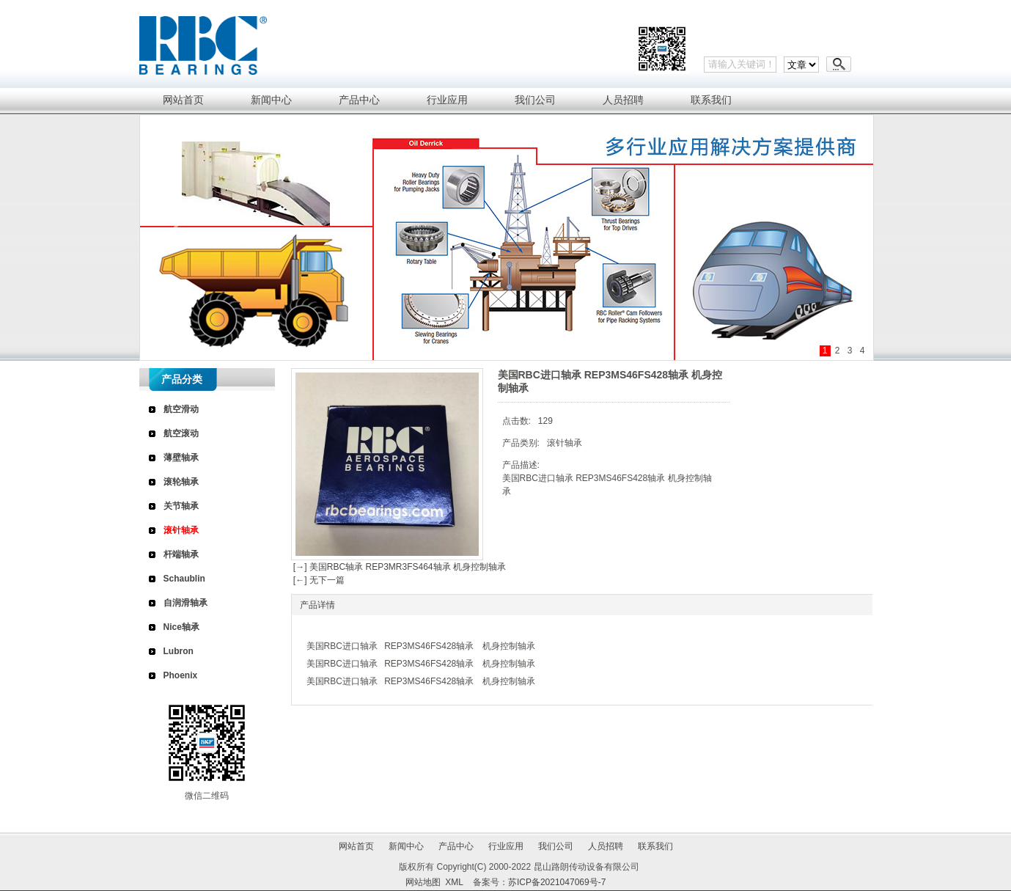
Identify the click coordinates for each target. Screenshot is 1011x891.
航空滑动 (181, 409)
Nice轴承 (181, 627)
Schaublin (184, 578)
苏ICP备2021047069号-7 (557, 882)
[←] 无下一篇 (318, 580)
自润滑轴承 (185, 603)
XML (454, 882)
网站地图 (423, 882)
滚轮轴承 (181, 482)
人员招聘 (605, 846)
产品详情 (317, 605)
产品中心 (456, 846)
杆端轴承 (181, 554)
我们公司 (555, 846)
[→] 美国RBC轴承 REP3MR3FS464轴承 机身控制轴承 (398, 567)
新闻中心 (406, 846)
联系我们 (655, 846)
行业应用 (505, 846)
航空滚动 (181, 433)
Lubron (178, 651)
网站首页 (356, 846)
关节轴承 (181, 506)
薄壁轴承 (181, 457)
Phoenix (180, 675)
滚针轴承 (181, 530)
